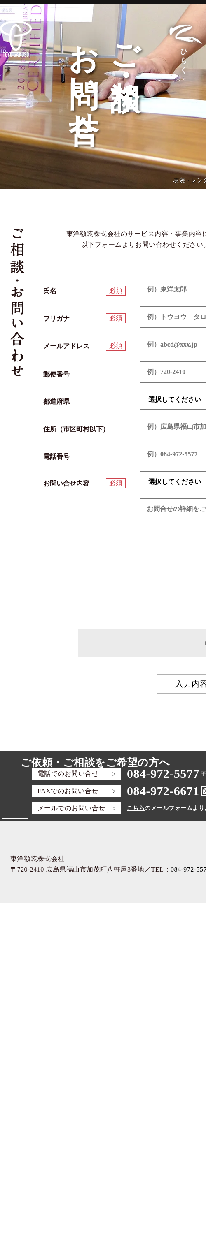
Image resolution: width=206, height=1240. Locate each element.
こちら (136, 808)
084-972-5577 (163, 773)
